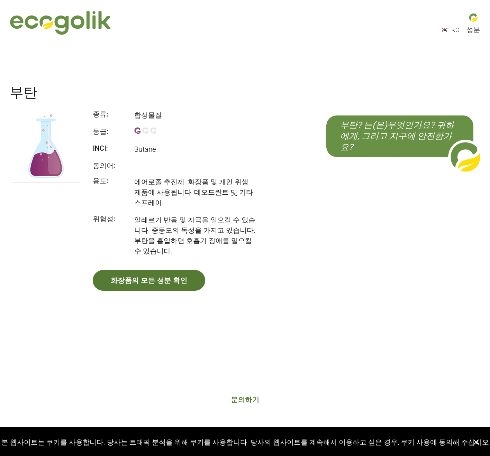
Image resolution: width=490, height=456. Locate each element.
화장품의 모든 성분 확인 (149, 280)
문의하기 (245, 399)
